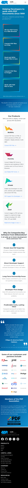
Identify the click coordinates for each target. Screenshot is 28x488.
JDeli (2, 450)
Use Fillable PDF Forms (12, 172)
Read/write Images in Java (13, 223)
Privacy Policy (4, 471)
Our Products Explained (6, 482)
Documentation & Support (7, 455)
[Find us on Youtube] (18, 439)
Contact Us (3, 469)
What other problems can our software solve (14, 96)
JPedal (2, 448)
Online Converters (5, 458)
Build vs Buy (3, 477)
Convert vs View (4, 479)
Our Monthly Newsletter (6, 460)
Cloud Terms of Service (6, 472)
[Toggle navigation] (25, 2)
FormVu (2, 447)
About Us (3, 468)
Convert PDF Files (10, 145)
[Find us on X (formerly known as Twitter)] (14, 439)
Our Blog (3, 456)
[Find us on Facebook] (2, 439)
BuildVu (2, 445)
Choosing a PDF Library (6, 480)
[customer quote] (2, 347)
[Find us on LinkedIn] (10, 439)
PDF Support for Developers (13, 196)
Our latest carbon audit (6, 463)
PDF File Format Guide (6, 461)
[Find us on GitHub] (6, 439)
